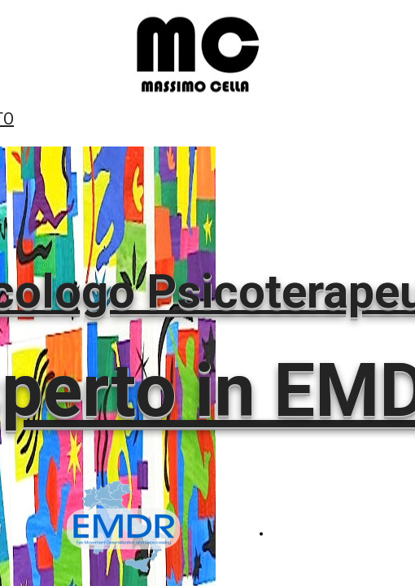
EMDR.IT (291, 533)
